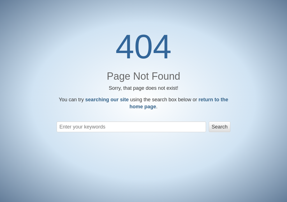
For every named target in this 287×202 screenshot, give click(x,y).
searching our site (107, 99)
